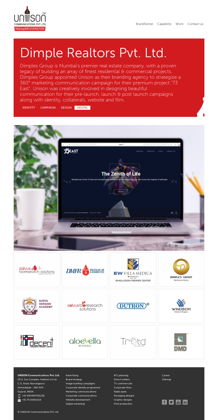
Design (66, 107)
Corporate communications (81, 395)
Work (179, 24)
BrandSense (144, 24)
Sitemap (166, 379)
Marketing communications (81, 391)
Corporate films (122, 387)
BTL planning (121, 375)
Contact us (195, 24)
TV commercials (123, 383)
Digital (82, 107)
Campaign (48, 107)
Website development (78, 399)
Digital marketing (75, 403)
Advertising (72, 375)
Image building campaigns (80, 383)
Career (166, 375)
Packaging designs (124, 395)
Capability (164, 24)
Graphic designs (123, 399)
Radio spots (120, 391)
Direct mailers (122, 379)
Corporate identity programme (83, 387)
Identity (29, 107)
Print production (123, 403)
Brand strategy (74, 379)
